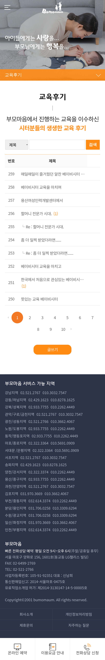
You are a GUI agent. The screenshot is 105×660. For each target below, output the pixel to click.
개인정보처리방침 (78, 614)
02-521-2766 (23, 569)
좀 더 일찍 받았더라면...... (41, 240)
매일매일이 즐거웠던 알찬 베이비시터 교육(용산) (54, 174)
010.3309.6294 (65, 508)
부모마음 (52, 7)
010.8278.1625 (63, 399)
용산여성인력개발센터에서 (42, 200)
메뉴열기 (7, 7)
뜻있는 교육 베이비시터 (39, 299)
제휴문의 (26, 625)
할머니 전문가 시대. (36, 213)
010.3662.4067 (63, 421)
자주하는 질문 (78, 625)
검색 (93, 144)
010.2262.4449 (63, 406)
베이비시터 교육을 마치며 (41, 187)
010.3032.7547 (55, 392)
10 (63, 329)
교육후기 (13, 74)
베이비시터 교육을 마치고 (41, 266)
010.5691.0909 (63, 443)
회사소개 (26, 614)
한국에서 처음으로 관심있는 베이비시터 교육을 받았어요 (54, 279)
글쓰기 (52, 349)
